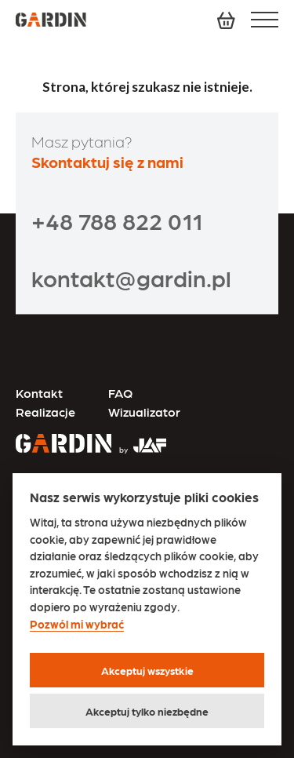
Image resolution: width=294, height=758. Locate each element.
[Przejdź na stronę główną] (63, 445)
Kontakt (39, 392)
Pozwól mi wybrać (77, 624)
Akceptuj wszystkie (147, 670)
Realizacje (45, 411)
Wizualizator (144, 411)
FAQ (120, 392)
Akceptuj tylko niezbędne (147, 711)
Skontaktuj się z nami (107, 161)
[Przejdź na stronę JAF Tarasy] (138, 438)
